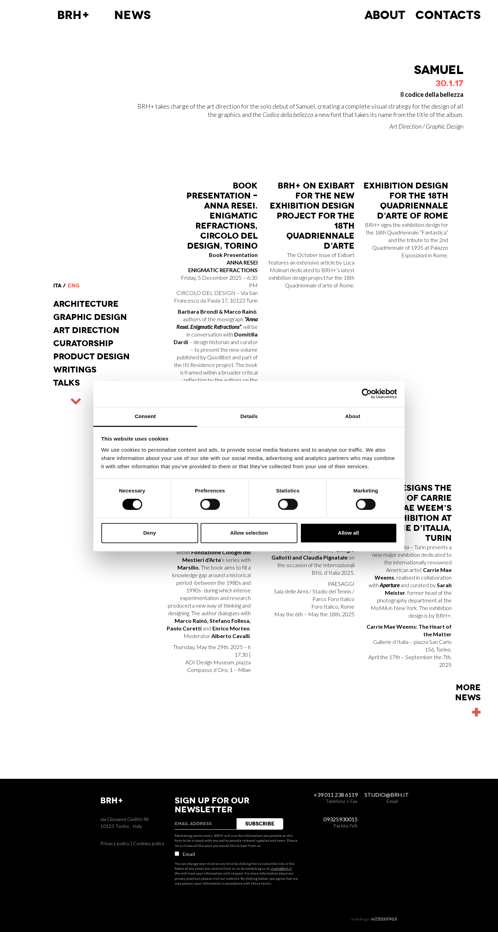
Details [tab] (249, 416)
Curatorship (83, 343)
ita (57, 285)
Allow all (348, 533)
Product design (91, 356)
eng (74, 285)
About (385, 15)
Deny (149, 533)
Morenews (468, 693)
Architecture (86, 304)
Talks (66, 383)
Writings (74, 370)
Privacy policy (114, 843)
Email (185, 854)
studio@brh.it (281, 868)
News (132, 15)
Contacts (448, 15)
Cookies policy (148, 843)
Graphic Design (90, 317)
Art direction (86, 330)
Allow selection (249, 533)
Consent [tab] (145, 416)
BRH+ (73, 15)
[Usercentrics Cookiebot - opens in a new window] (366, 393)
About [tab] (352, 416)
